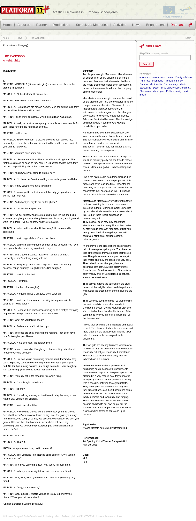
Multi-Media (156, 84)
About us (24, 25)
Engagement (155, 25)
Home (7, 25)
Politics (170, 91)
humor (170, 77)
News (136, 25)
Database (177, 25)
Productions (61, 25)
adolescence (158, 77)
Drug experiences (170, 87)
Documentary (171, 84)
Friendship (157, 80)
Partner (41, 25)
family (179, 91)
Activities (119, 25)
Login (188, 38)
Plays (19, 38)
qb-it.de (75, 516)
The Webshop (37, 38)
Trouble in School (174, 80)
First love (145, 80)
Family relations (184, 77)
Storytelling (145, 87)
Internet (186, 87)
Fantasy (143, 84)
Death (156, 87)
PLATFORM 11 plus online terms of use (101, 516)
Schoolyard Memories (92, 25)
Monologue (158, 91)
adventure (144, 77)
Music (183, 84)
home (6, 38)
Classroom (145, 91)
